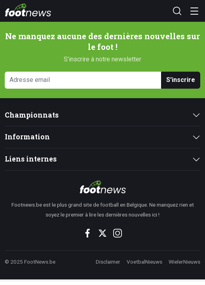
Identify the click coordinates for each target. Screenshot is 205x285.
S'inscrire (180, 80)
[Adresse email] (83, 80)
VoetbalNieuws (144, 261)
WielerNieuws (184, 261)
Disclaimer (108, 261)
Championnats (32, 115)
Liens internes (31, 158)
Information (27, 136)
